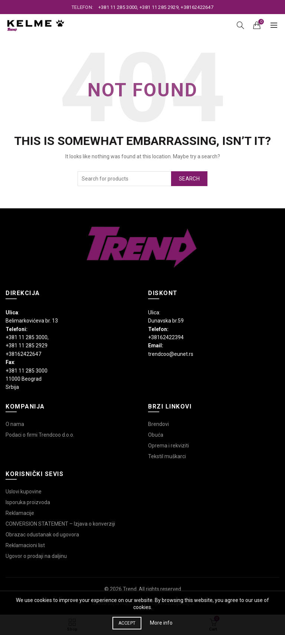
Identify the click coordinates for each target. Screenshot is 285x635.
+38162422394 (166, 337)
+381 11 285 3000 (117, 7)
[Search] (240, 25)
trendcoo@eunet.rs (170, 354)
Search (189, 179)
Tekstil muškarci (167, 456)
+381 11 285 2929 (159, 7)
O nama (15, 424)
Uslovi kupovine (24, 492)
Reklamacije (20, 513)
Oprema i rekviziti (168, 446)
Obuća (155, 435)
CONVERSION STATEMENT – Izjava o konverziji (60, 524)
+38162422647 (197, 7)
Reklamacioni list (25, 545)
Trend (130, 589)
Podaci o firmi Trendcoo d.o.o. (40, 435)
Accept (127, 623)
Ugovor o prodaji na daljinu (36, 556)
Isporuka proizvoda (28, 502)
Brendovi (158, 424)
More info (161, 623)
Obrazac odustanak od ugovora (42, 535)
